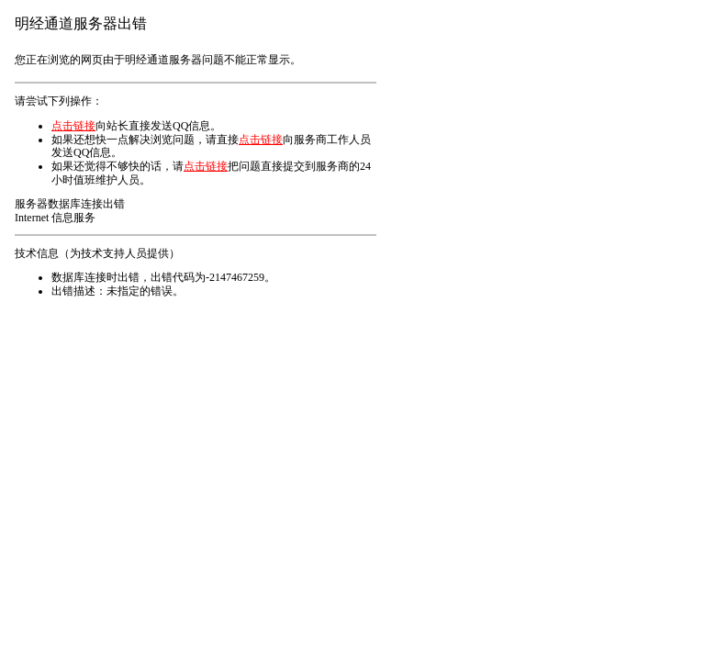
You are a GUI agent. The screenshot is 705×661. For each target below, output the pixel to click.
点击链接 (73, 125)
